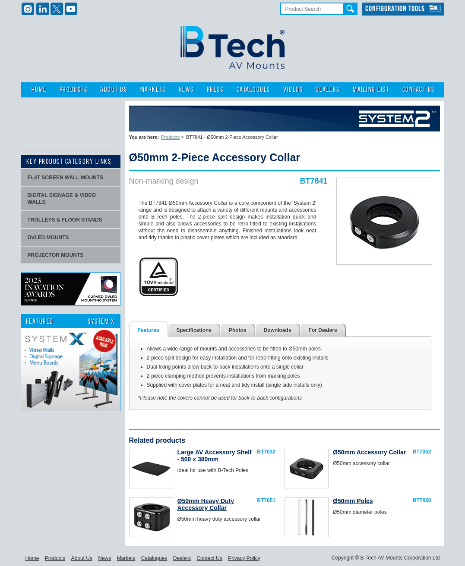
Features (148, 330)
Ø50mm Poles (353, 500)
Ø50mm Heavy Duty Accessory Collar (205, 504)
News (186, 90)
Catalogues (253, 90)
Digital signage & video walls (62, 198)
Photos (238, 330)
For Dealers (323, 330)
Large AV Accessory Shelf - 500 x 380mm (214, 456)
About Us (113, 90)
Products (73, 90)
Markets (153, 90)
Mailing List (371, 90)
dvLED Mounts (48, 238)
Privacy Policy (244, 558)
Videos (293, 90)
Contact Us (418, 90)
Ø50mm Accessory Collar (369, 452)
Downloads (277, 330)
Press (215, 90)
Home (39, 90)
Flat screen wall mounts (66, 178)
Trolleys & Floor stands (65, 220)
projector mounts (56, 255)
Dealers (328, 90)
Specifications (194, 330)
